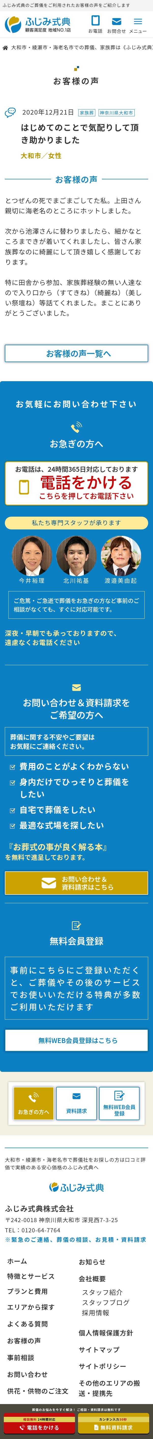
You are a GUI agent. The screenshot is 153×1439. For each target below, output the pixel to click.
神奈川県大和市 (116, 112)
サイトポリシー (103, 1366)
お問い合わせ (27, 1374)
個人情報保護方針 (106, 1332)
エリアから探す (31, 1306)
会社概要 (92, 1278)
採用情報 (95, 1312)
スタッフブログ (106, 1302)
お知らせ (92, 1261)
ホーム (17, 1261)
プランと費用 (27, 1291)
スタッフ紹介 (102, 1292)
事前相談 (21, 1357)
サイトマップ (99, 1349)
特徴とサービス (31, 1276)
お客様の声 (24, 1340)
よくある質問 (27, 1323)
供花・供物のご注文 (38, 1390)
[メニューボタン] (138, 23)
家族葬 (87, 112)
